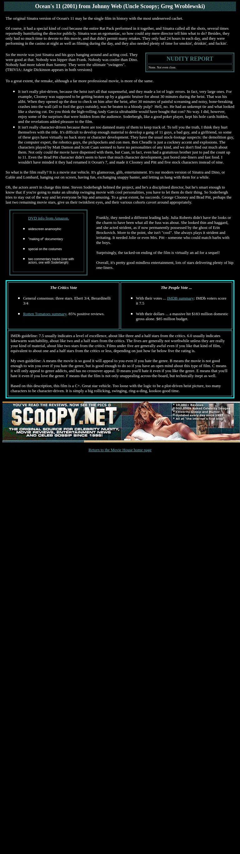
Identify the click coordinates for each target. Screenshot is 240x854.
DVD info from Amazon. (48, 218)
